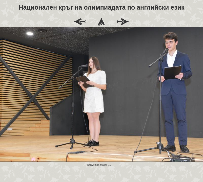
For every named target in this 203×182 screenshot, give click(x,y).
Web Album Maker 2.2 (99, 165)
